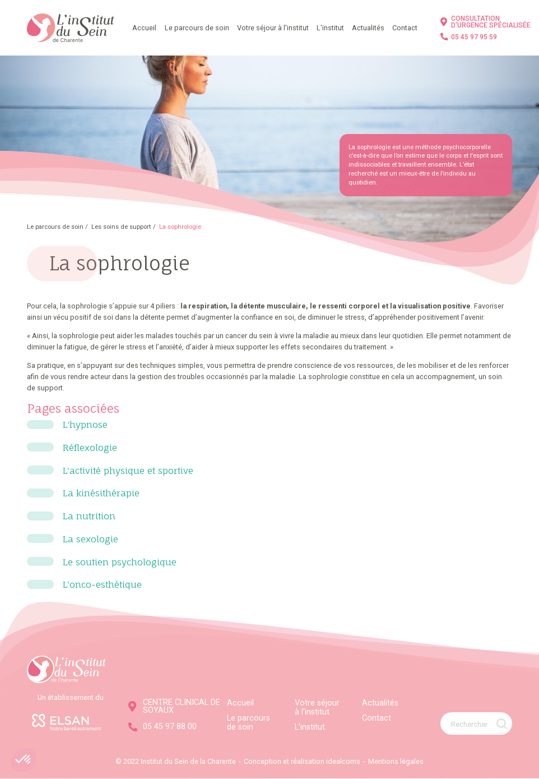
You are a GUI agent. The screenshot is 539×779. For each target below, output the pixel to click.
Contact (404, 28)
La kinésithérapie (101, 493)
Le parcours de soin (197, 28)
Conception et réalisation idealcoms (302, 761)
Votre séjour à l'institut (273, 28)
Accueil (144, 28)
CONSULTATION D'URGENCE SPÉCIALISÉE (485, 22)
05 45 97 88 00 (162, 726)
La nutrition (89, 516)
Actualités (368, 28)
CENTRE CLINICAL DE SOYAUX (174, 706)
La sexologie (90, 539)
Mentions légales (396, 761)
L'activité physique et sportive (128, 470)
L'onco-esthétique (102, 584)
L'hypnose (85, 424)
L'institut (330, 28)
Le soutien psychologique (119, 562)
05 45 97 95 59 (468, 37)
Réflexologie (90, 447)
